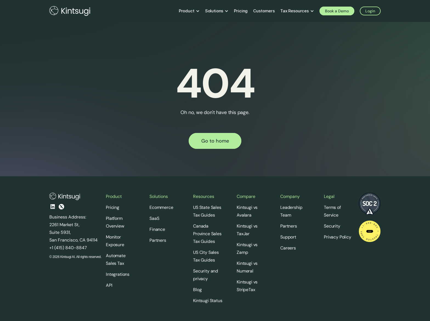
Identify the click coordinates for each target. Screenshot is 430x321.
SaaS (154, 218)
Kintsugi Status (207, 300)
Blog (197, 289)
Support (288, 237)
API (109, 285)
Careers (288, 248)
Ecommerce (161, 207)
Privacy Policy (337, 237)
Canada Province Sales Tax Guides (208, 233)
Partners (157, 240)
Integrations (117, 274)
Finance (157, 229)
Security (332, 226)
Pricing (112, 207)
